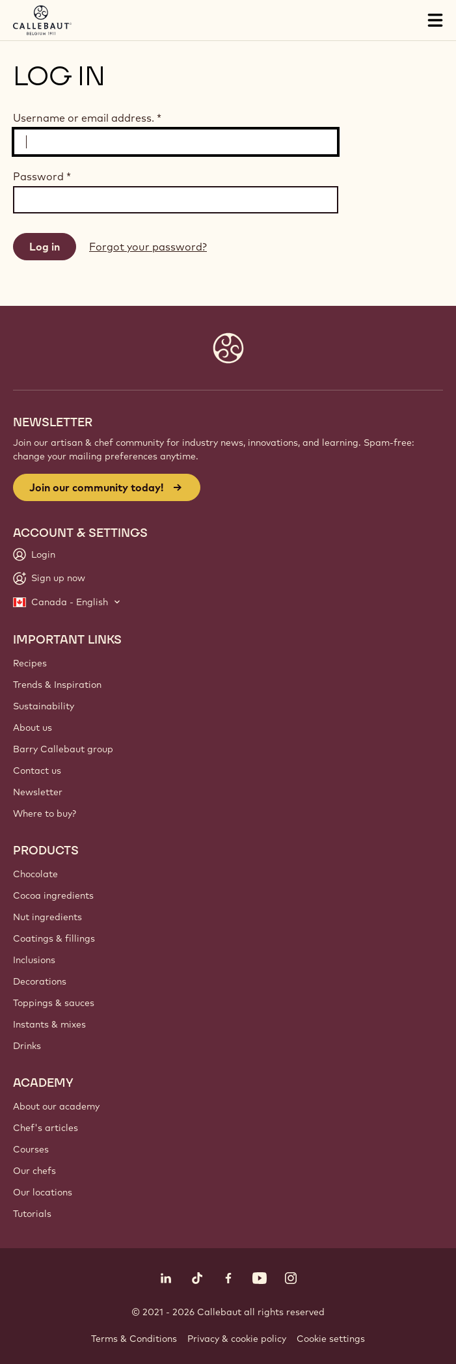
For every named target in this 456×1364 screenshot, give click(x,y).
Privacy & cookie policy (236, 1338)
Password (42, 176)
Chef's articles (45, 1128)
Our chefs (34, 1171)
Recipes (30, 663)
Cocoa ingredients (53, 895)
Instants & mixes (49, 1024)
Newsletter (37, 792)
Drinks (27, 1046)
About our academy (56, 1106)
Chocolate (35, 874)
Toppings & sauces (53, 1003)
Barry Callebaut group (63, 749)
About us (32, 727)
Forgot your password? (148, 246)
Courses (31, 1149)
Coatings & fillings (54, 938)
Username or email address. (87, 117)
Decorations (39, 981)
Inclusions (34, 960)
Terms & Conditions (134, 1338)
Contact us (37, 770)
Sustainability (43, 706)
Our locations (42, 1192)
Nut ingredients (47, 917)
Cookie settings (331, 1338)
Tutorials (32, 1214)
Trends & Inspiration (57, 684)
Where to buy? (44, 813)
